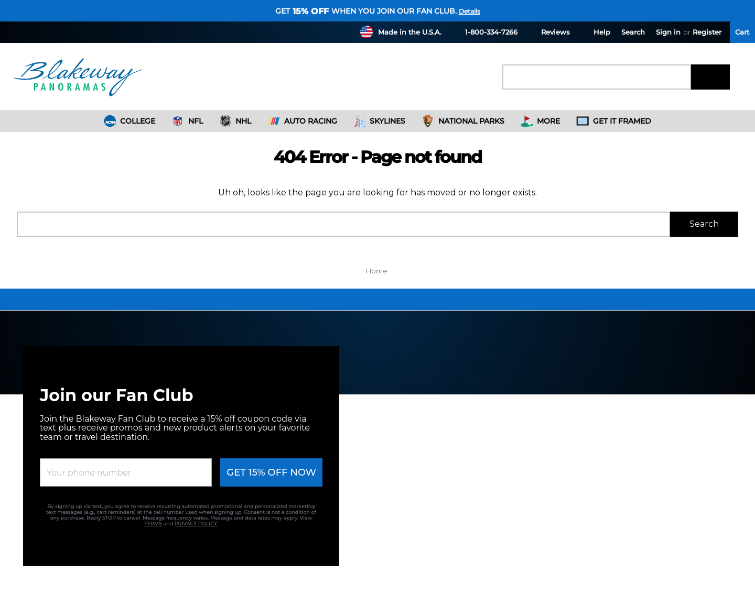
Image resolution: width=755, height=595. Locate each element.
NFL (187, 121)
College (130, 121)
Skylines (379, 121)
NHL (235, 121)
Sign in (668, 32)
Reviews (549, 31)
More (540, 121)
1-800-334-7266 (484, 31)
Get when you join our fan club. (366, 11)
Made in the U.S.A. (409, 32)
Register (707, 32)
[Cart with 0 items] (742, 32)
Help (595, 31)
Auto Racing (302, 121)
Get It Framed (613, 121)
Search (633, 32)
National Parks (463, 121)
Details (469, 11)
